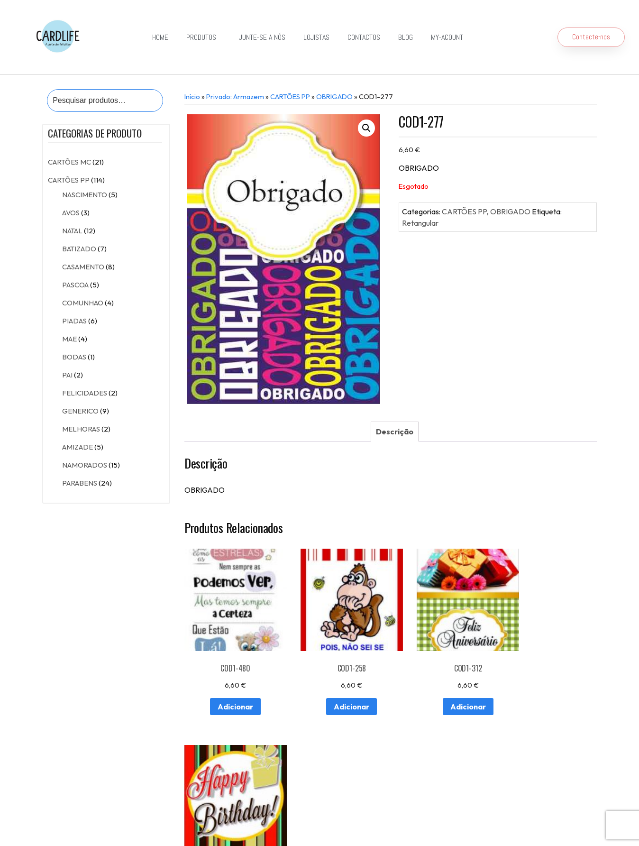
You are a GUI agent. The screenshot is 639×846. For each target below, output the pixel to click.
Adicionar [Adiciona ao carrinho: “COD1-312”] (443, 695)
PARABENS (79, 482)
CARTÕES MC (69, 161)
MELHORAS (81, 428)
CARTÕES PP (69, 179)
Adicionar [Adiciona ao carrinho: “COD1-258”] (336, 695)
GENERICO (80, 410)
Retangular (420, 223)
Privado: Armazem (235, 96)
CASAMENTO (83, 266)
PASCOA (75, 284)
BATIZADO (79, 248)
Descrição (394, 431)
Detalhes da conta (200, 797)
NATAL (72, 230)
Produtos (203, 37)
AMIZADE (77, 446)
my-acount (447, 37)
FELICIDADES (84, 392)
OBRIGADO (334, 96)
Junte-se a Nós (262, 37)
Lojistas (316, 37)
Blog (405, 37)
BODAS (74, 356)
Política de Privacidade (303, 823)
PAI (67, 374)
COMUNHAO (82, 302)
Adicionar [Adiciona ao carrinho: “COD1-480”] (229, 695)
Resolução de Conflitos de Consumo (216, 823)
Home (160, 37)
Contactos (363, 37)
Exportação (320, 775)
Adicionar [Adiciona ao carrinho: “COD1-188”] (549, 695)
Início (192, 96)
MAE (69, 338)
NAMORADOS (84, 464)
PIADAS (74, 320)
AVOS (71, 212)
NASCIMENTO (84, 194)
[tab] (395, 431)
